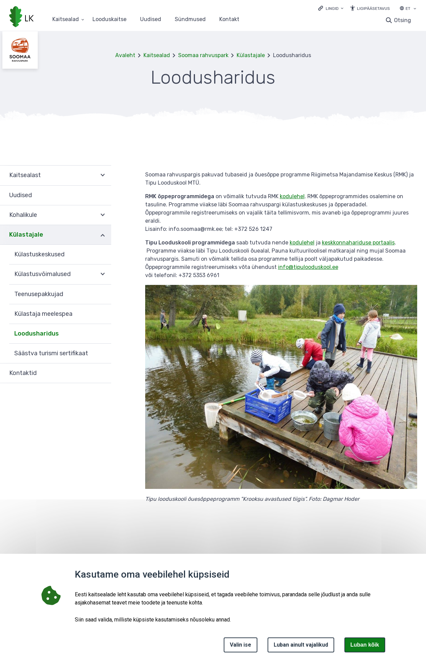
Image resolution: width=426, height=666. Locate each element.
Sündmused (190, 19)
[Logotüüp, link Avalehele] (21, 17)
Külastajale (251, 55)
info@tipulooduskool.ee (308, 267)
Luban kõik (365, 645)
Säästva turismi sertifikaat (51, 353)
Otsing (402, 20)
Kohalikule (23, 215)
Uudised (150, 19)
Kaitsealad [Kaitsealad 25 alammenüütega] (65, 19)
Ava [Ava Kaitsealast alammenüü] (102, 175)
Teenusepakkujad (38, 294)
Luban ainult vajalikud (301, 645)
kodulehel (292, 196)
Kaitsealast (25, 175)
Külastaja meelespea (43, 314)
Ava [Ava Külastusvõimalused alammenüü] (102, 274)
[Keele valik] (414, 9)
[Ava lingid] (330, 8)
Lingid (332, 8)
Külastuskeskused (39, 254)
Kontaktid (23, 373)
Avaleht (125, 55)
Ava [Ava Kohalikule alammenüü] (102, 215)
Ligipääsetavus (373, 8)
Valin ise (240, 645)
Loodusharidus (36, 333)
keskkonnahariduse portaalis (358, 242)
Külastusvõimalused (42, 274)
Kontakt (229, 19)
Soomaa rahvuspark (203, 55)
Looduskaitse (109, 19)
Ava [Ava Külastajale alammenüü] (102, 235)
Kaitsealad (156, 55)
